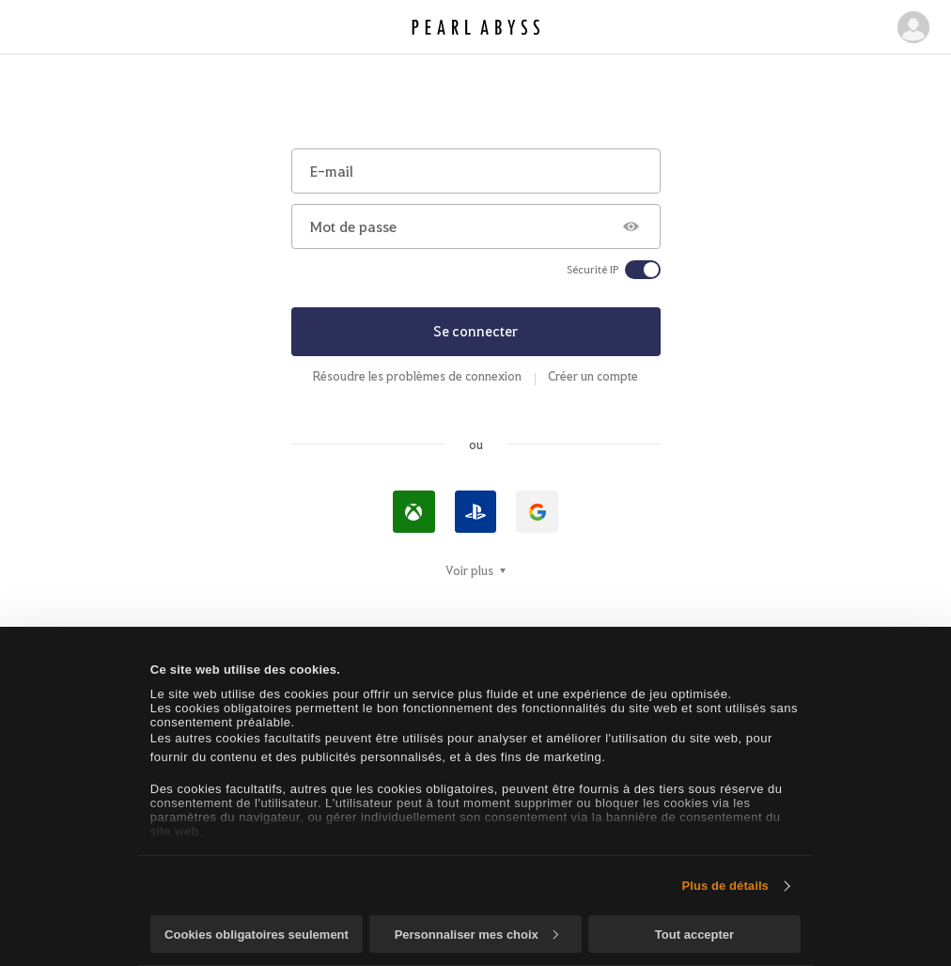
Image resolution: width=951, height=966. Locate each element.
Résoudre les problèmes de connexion (417, 375)
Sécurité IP (593, 269)
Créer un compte (593, 375)
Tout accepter (694, 934)
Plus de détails (725, 886)
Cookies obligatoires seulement (256, 934)
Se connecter (475, 330)
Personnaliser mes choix (476, 934)
